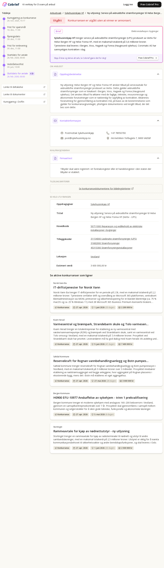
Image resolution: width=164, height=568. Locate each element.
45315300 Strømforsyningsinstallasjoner (111, 247)
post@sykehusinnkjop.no (78, 138)
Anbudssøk (55, 13)
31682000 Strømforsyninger (105, 243)
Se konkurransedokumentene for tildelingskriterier (106, 188)
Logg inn (128, 4)
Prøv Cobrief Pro (149, 4)
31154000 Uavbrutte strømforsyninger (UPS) (114, 238)
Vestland (95, 256)
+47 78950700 (118, 132)
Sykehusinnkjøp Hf (74, 13)
